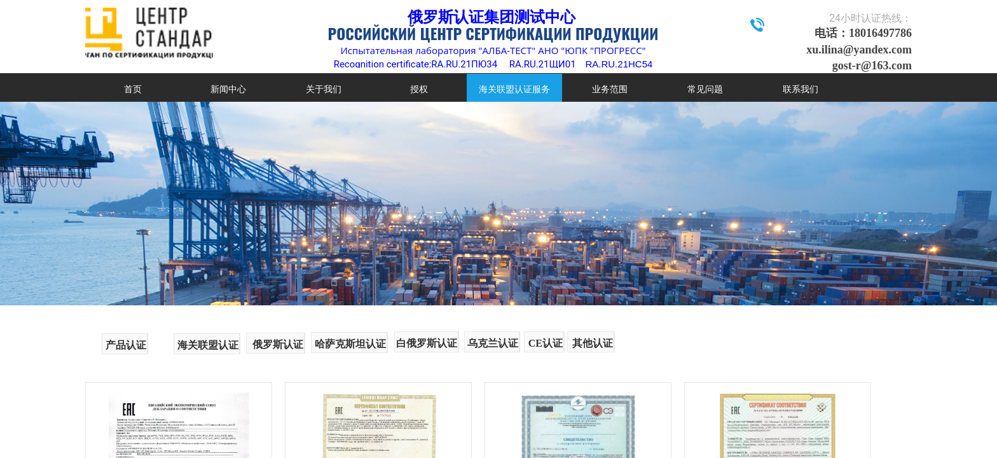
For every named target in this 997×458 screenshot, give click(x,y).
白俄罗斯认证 (426, 343)
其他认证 (592, 343)
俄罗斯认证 (277, 344)
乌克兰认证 (492, 343)
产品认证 (126, 345)
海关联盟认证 (207, 345)
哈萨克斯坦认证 (350, 343)
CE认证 (545, 343)
